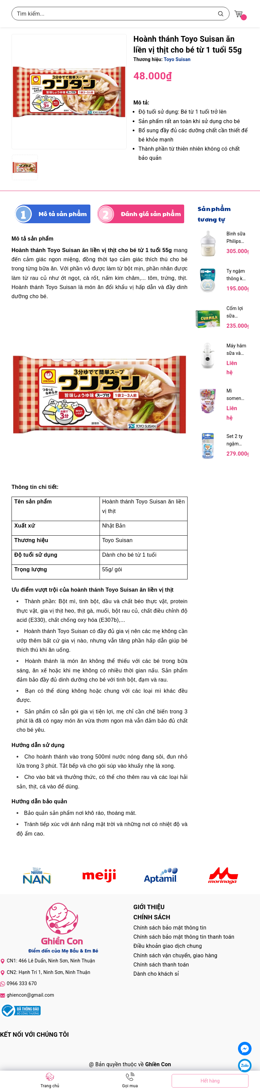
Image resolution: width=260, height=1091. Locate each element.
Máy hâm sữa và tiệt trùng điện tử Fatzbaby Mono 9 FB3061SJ (236, 350)
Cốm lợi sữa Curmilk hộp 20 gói (234, 313)
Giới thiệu (149, 907)
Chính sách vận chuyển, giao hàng (175, 955)
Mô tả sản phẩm (63, 214)
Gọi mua (130, 1086)
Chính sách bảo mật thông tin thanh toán (183, 937)
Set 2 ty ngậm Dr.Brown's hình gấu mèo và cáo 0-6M (236, 440)
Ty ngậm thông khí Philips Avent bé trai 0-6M (236, 275)
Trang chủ (50, 1086)
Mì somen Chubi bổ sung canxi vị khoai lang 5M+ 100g (236, 395)
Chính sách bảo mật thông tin (170, 927)
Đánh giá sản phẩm (151, 214)
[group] (69, 91)
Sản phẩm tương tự (214, 213)
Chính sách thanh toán (161, 964)
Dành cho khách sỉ (156, 974)
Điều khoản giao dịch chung (167, 946)
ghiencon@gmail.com (30, 995)
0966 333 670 (22, 983)
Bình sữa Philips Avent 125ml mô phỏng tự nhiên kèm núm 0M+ (236, 238)
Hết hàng (209, 1081)
